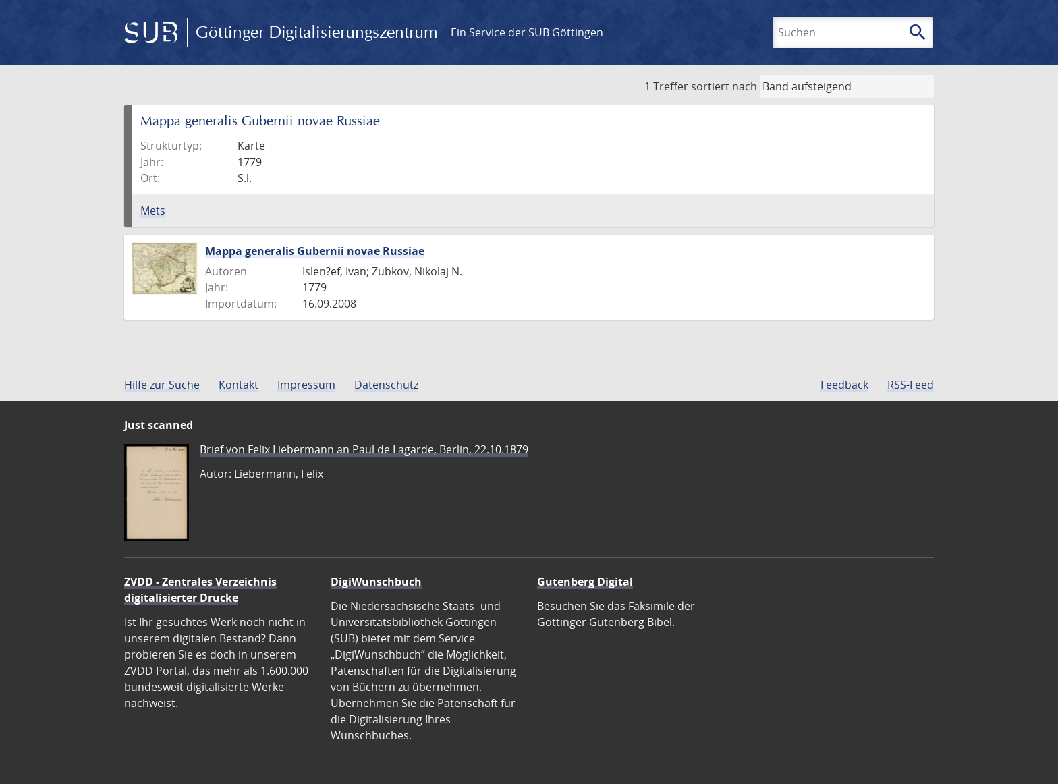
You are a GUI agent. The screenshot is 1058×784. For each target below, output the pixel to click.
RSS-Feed (910, 384)
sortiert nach (724, 86)
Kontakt (238, 384)
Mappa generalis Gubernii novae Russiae (314, 251)
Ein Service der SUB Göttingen (527, 32)
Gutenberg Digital (585, 581)
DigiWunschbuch (376, 581)
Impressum (306, 384)
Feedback (844, 384)
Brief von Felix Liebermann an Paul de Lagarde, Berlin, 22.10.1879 (364, 449)
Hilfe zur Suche (162, 384)
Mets (152, 210)
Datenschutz (386, 384)
